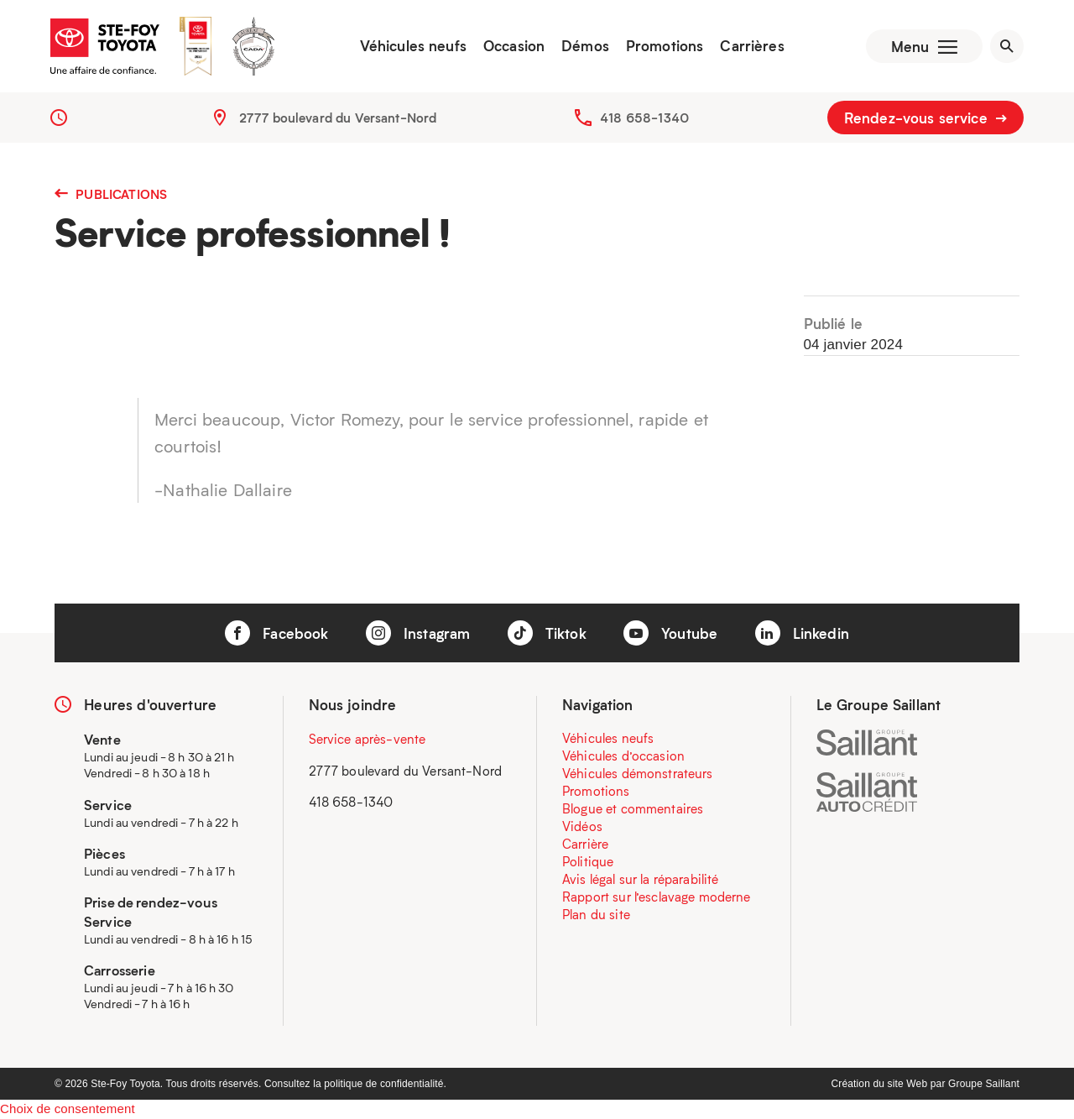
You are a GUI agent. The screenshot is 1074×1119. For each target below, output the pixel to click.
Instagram (418, 633)
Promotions (665, 46)
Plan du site (596, 914)
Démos (585, 46)
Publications (111, 194)
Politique (587, 861)
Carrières (752, 46)
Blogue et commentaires (632, 808)
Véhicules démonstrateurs (637, 773)
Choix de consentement (67, 1108)
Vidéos (582, 826)
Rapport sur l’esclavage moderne (656, 896)
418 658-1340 (644, 117)
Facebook (276, 633)
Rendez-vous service (925, 117)
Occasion (514, 46)
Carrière (585, 843)
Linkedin (802, 633)
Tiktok (547, 633)
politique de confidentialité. (385, 1084)
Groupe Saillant (983, 1084)
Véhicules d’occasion (623, 755)
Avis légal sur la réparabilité (640, 879)
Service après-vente (367, 738)
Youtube (670, 633)
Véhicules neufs (413, 46)
